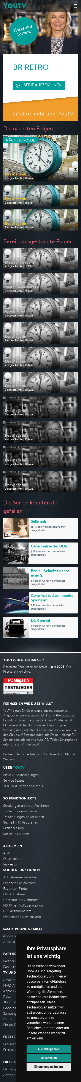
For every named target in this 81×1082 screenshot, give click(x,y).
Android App (12, 941)
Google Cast (12, 1008)
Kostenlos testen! (23, 31)
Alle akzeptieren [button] (49, 1049)
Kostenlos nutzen (16, 833)
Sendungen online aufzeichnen (26, 805)
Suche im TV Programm (20, 822)
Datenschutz (12, 858)
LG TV (7, 1019)
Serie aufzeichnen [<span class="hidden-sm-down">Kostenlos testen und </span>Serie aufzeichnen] (43, 85)
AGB (6, 853)
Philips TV (10, 1024)
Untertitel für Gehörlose (21, 900)
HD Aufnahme (14, 894)
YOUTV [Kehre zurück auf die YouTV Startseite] (14, 6)
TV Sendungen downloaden (23, 817)
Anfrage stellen (14, 1075)
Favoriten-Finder (15, 888)
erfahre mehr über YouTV (43, 113)
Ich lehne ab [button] (48, 1058)
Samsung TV (12, 1013)
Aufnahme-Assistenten (20, 877)
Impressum (11, 864)
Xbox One (10, 1002)
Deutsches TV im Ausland (22, 916)
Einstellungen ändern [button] (48, 1066)
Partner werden (14, 966)
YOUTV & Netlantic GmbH (23, 786)
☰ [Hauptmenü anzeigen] (76, 6)
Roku (7, 996)
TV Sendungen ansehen (20, 811)
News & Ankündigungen (21, 775)
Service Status (13, 780)
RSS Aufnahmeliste (17, 911)
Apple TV (10, 991)
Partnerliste (12, 961)
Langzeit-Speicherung (19, 883)
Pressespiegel (13, 1049)
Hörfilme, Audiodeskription (23, 905)
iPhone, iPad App (15, 936)
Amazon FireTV (14, 979)
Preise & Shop (13, 828)
